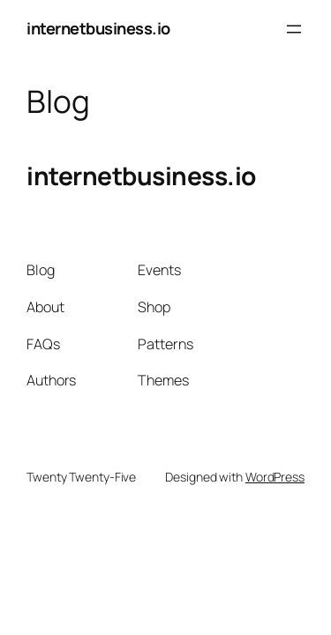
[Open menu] (294, 29)
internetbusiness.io (98, 28)
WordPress (275, 476)
